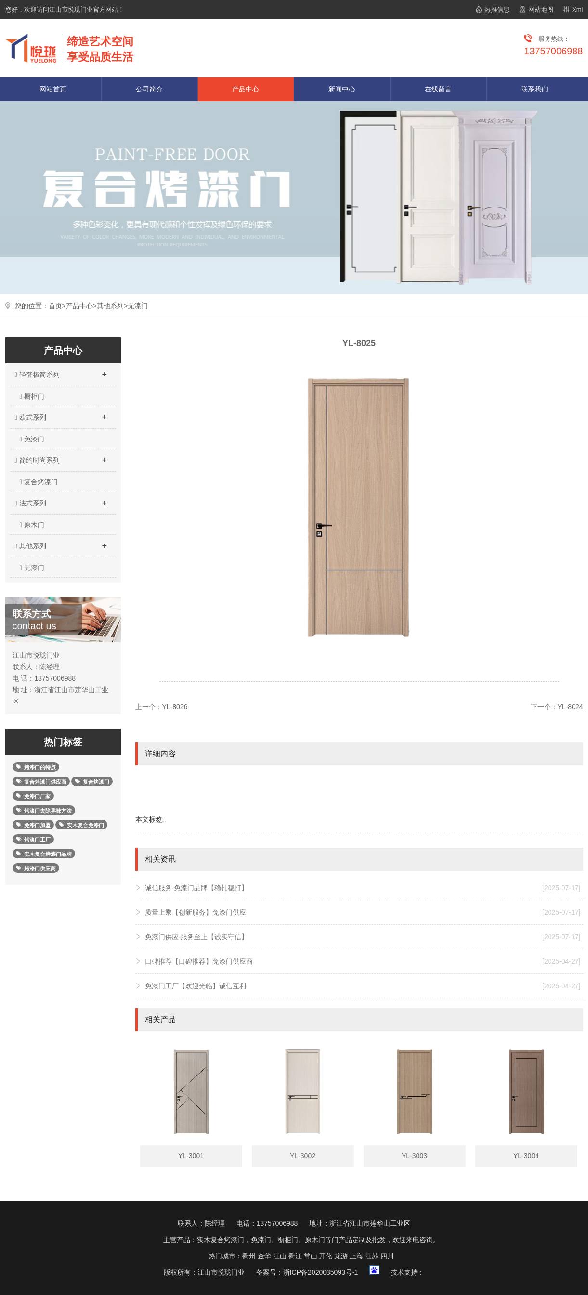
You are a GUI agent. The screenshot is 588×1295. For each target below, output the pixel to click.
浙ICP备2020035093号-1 (320, 1272)
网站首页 (52, 89)
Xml (577, 9)
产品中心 (245, 89)
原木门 (32, 525)
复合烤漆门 (39, 482)
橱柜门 (32, 396)
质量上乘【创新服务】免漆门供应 (363, 912)
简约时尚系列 (61, 457)
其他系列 (110, 306)
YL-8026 (175, 707)
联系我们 (534, 89)
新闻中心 (341, 89)
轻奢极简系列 (61, 371)
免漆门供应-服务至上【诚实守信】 (363, 937)
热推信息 (497, 9)
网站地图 (540, 9)
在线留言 (438, 89)
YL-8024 (570, 707)
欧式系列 (61, 414)
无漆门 (138, 306)
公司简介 (149, 89)
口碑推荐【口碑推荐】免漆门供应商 (363, 961)
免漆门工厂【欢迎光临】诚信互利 (363, 986)
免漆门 (32, 439)
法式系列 (61, 500)
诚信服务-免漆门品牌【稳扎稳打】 (363, 888)
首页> (57, 306)
